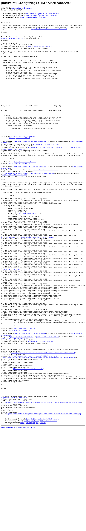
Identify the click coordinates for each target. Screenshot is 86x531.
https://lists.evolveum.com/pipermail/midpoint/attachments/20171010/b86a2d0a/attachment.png (43, 492)
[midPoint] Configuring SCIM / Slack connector (42, 13)
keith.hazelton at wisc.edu (25, 159)
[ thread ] (28, 17)
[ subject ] (35, 17)
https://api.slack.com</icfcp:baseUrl (28, 438)
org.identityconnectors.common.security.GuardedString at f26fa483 (27, 281)
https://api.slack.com (11, 319)
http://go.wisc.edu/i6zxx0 (19, 161)
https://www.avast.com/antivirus (14, 473)
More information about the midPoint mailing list (18, 506)
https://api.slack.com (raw (27, 252)
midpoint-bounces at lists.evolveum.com (30, 165)
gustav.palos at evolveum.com (40, 52)
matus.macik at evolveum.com (21, 8)
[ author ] (42, 17)
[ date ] (22, 17)
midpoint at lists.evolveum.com (45, 169)
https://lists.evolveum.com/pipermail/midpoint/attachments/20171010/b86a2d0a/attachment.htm (43, 479)
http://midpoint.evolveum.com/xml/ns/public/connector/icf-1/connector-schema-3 (43, 419)
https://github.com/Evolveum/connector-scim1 (49, 30)
